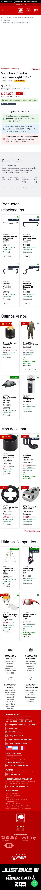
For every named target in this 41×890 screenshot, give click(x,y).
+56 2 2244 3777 (21, 4)
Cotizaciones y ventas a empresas (16, 799)
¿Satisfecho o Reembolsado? (15, 760)
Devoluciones (9, 797)
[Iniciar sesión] (29, 10)
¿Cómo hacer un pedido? (13, 756)
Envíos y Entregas (11, 758)
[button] (20, 118)
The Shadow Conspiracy (10, 69)
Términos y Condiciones (13, 795)
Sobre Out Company (11, 793)
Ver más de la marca (32, 531)
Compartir (35, 69)
